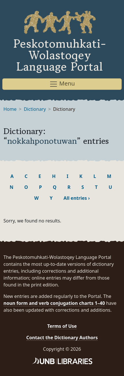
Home (10, 109)
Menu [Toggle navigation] (62, 84)
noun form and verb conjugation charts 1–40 (54, 303)
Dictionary (35, 109)
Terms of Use (62, 326)
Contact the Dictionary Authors (62, 337)
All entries (77, 198)
